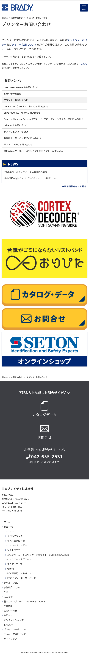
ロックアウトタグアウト (19, 559)
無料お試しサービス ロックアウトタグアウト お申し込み (33, 150)
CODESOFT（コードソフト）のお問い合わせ (26, 106)
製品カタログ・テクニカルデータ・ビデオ (25, 601)
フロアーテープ (14, 564)
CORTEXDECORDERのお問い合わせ (21, 87)
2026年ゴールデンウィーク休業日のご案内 (25, 172)
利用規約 (8, 624)
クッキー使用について (24, 44)
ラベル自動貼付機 (16, 540)
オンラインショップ (14, 620)
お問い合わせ (13, 80)
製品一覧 (8, 526)
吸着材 (10, 568)
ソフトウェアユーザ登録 (16, 131)
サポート (8, 592)
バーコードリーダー (17, 545)
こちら (84, 63)
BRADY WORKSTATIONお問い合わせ (22, 112)
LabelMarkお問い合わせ (16, 125)
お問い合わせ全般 (12, 93)
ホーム (7, 521)
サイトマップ (10, 638)
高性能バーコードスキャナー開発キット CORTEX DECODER (38, 554)
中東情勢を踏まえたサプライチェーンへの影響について (31, 178)
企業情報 (8, 606)
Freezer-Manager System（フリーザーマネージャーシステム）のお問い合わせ (43, 119)
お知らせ (8, 615)
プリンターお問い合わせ (16, 100)
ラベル (10, 531)
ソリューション (11, 582)
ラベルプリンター (16, 536)
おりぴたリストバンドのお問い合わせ (22, 138)
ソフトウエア (13, 550)
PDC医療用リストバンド (19, 573)
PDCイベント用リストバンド (21, 578)
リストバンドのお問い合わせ (18, 144)
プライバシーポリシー (15, 629)
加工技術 (8, 596)
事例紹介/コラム (12, 587)
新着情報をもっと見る (74, 186)
